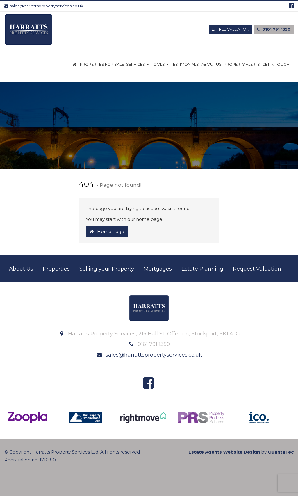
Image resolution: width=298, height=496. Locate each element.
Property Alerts (242, 64)
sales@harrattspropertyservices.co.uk (43, 5)
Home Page (107, 231)
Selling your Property (106, 269)
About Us (211, 64)
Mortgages (158, 269)
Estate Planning (202, 269)
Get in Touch (275, 64)
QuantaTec (281, 452)
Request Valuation (257, 269)
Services (137, 64)
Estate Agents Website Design (224, 452)
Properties (56, 269)
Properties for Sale (102, 64)
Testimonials (185, 64)
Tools (160, 64)
